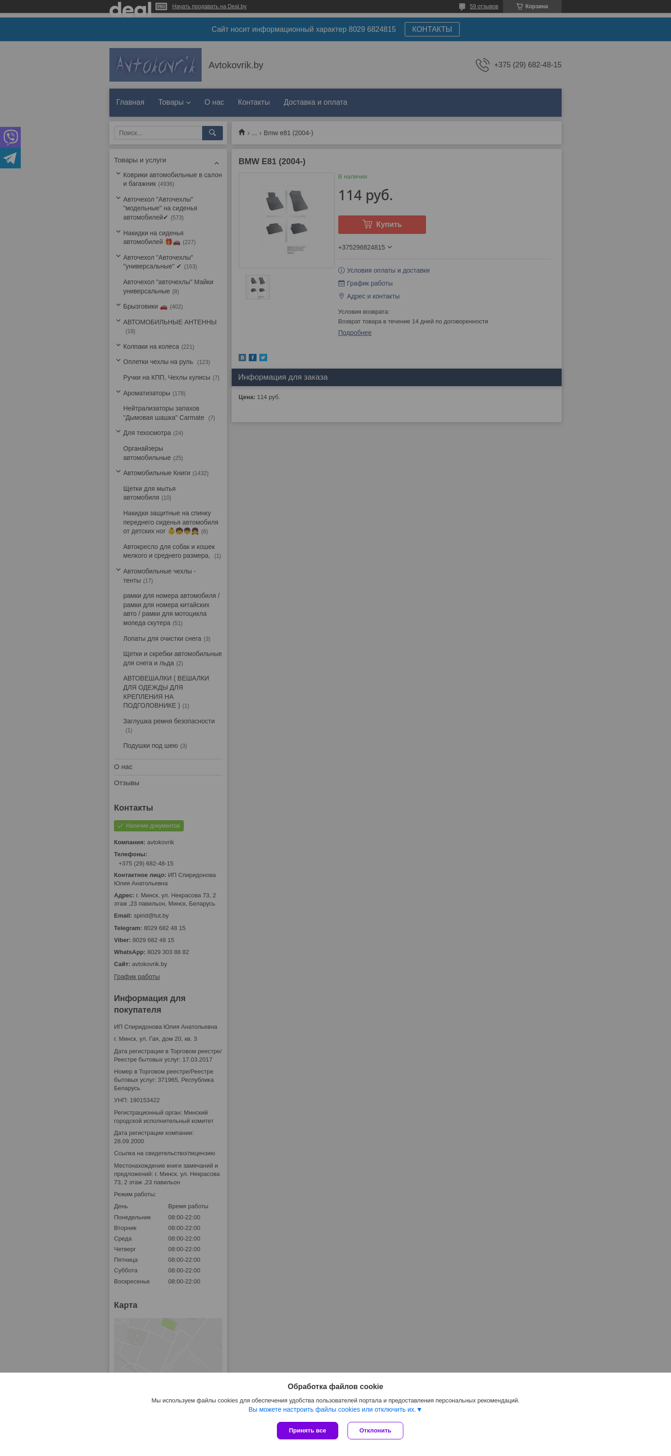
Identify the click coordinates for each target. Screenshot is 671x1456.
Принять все (307, 1430)
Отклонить (375, 1430)
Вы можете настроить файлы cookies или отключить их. (332, 1409)
